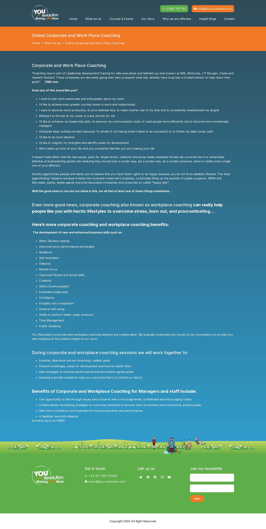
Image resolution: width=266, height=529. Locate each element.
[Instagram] (162, 477)
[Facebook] (147, 477)
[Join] (197, 498)
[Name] (212, 478)
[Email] (212, 488)
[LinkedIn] (155, 477)
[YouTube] (169, 477)
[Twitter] (140, 477)
